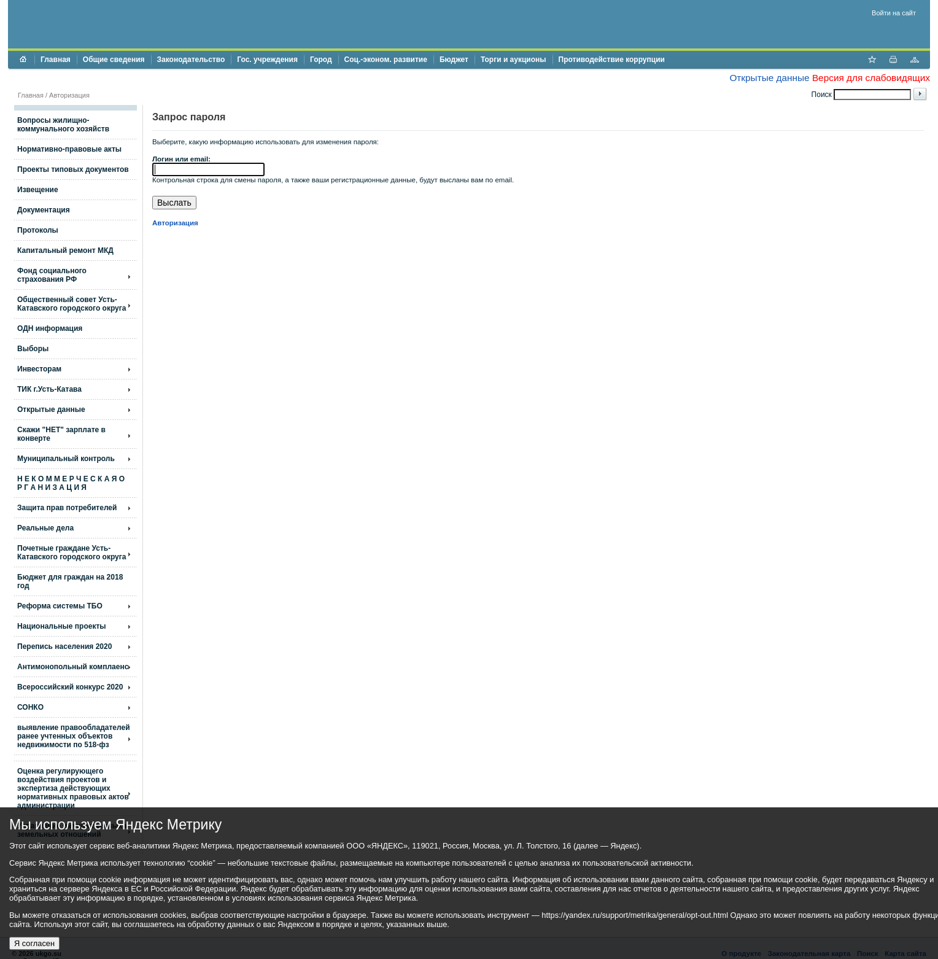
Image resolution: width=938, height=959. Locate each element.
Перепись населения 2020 (64, 646)
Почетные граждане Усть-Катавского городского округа (71, 552)
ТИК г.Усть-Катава (49, 389)
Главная (56, 59)
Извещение (37, 189)
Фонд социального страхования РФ (52, 275)
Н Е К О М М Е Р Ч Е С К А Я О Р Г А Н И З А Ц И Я (71, 483)
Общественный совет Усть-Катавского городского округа (71, 304)
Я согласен (34, 943)
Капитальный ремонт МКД (65, 250)
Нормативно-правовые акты (69, 149)
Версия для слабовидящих (871, 77)
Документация (43, 210)
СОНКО (30, 707)
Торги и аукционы (513, 59)
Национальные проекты (61, 626)
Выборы (32, 348)
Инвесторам (39, 369)
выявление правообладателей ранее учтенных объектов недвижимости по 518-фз (73, 736)
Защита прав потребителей (67, 507)
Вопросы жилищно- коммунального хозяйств (63, 124)
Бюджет (454, 59)
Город (321, 59)
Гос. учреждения (267, 59)
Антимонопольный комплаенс (72, 666)
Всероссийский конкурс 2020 (70, 687)
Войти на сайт (894, 13)
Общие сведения (114, 59)
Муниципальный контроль (66, 458)
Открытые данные (769, 77)
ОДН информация (49, 328)
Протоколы (37, 230)
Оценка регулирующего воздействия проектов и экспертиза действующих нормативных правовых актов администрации (73, 788)
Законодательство (191, 59)
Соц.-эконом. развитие (385, 59)
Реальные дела (45, 528)
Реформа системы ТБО (60, 606)
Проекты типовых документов (73, 169)
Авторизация (69, 95)
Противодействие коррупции (612, 59)
